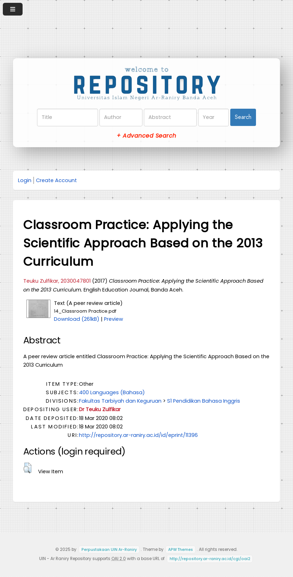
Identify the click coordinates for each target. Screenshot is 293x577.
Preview (113, 319)
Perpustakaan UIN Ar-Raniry (109, 549)
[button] (27, 468)
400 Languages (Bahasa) (112, 392)
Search (243, 117)
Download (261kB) (76, 319)
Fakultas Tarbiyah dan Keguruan (120, 400)
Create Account (56, 180)
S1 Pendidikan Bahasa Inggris (203, 400)
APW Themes (180, 549)
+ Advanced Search (146, 136)
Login (24, 180)
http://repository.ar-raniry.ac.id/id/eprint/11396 (138, 435)
